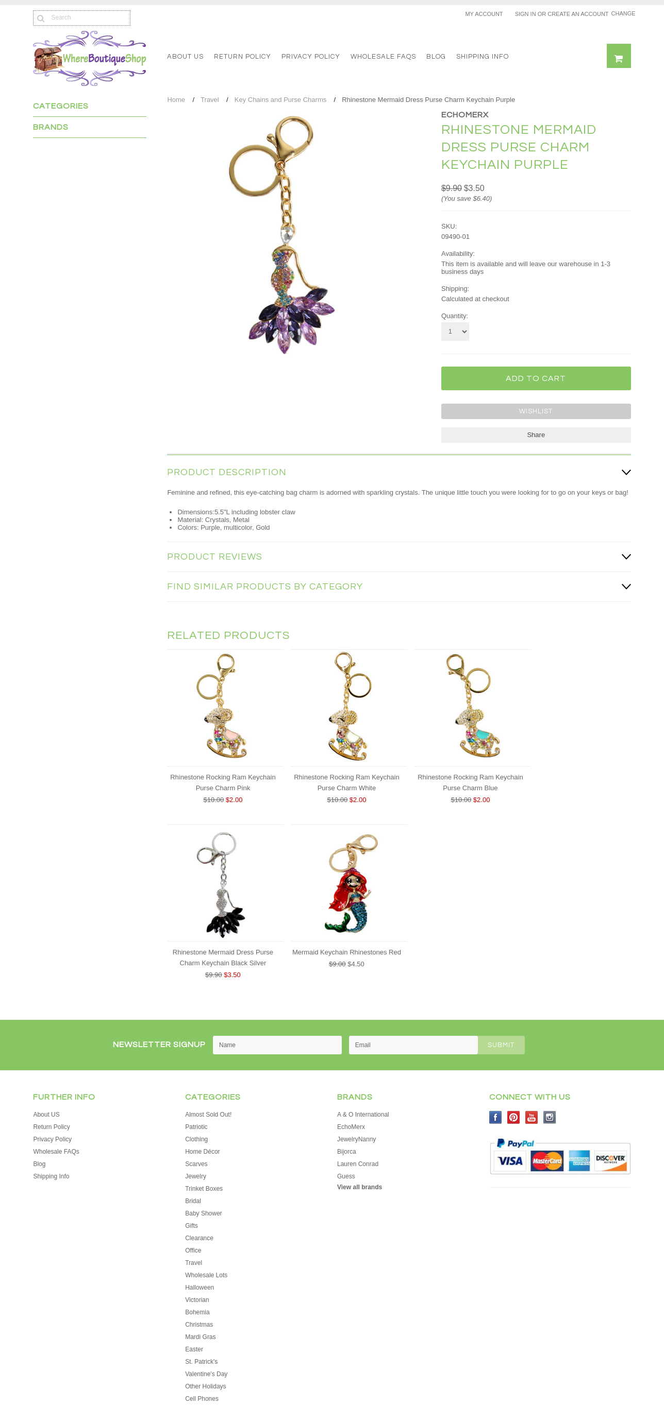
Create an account (577, 14)
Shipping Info (482, 56)
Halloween (199, 1287)
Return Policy (242, 56)
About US (185, 56)
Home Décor (202, 1151)
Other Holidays (205, 1385)
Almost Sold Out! (208, 1114)
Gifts (191, 1225)
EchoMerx (465, 115)
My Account (484, 14)
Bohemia (197, 1311)
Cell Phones (202, 1398)
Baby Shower (203, 1213)
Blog (436, 56)
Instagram (549, 1116)
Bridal (193, 1200)
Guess (346, 1175)
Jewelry (195, 1175)
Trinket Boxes (204, 1188)
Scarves (196, 1163)
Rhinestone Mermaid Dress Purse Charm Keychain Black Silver (223, 957)
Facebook (495, 1116)
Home (176, 99)
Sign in (525, 14)
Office (193, 1250)
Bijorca (346, 1151)
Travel (210, 99)
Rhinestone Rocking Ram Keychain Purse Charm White (347, 782)
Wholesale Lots (206, 1274)
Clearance (199, 1237)
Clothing (196, 1138)
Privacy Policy (310, 56)
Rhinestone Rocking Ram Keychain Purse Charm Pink (223, 782)
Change (621, 13)
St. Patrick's (201, 1361)
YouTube (531, 1116)
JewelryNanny (356, 1138)
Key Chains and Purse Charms (280, 99)
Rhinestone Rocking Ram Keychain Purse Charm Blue (470, 782)
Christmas (199, 1324)
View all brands (359, 1186)
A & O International (363, 1114)
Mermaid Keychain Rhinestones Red (346, 951)
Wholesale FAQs (383, 56)
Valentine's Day (206, 1373)
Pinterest (513, 1116)
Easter (194, 1348)
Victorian (197, 1299)
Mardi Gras (200, 1336)
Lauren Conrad (357, 1163)
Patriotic (196, 1126)
